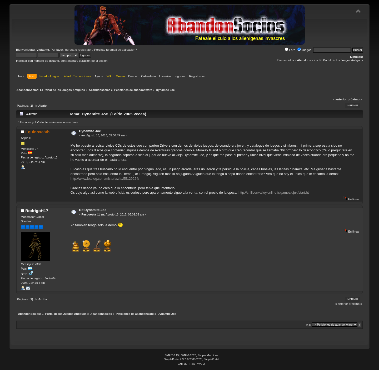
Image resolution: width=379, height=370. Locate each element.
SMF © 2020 (188, 355)
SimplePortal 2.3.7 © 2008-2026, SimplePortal (191, 359)
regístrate (84, 49)
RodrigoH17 (36, 210)
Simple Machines (208, 355)
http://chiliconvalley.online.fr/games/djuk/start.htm (275, 192)
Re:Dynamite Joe (92, 210)
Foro (290, 50)
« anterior (340, 99)
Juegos (304, 50)
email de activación (122, 49)
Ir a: (308, 324)
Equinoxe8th (37, 132)
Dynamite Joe (90, 131)
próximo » (355, 99)
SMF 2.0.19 (172, 355)
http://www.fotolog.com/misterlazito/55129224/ (105, 179)
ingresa (69, 49)
